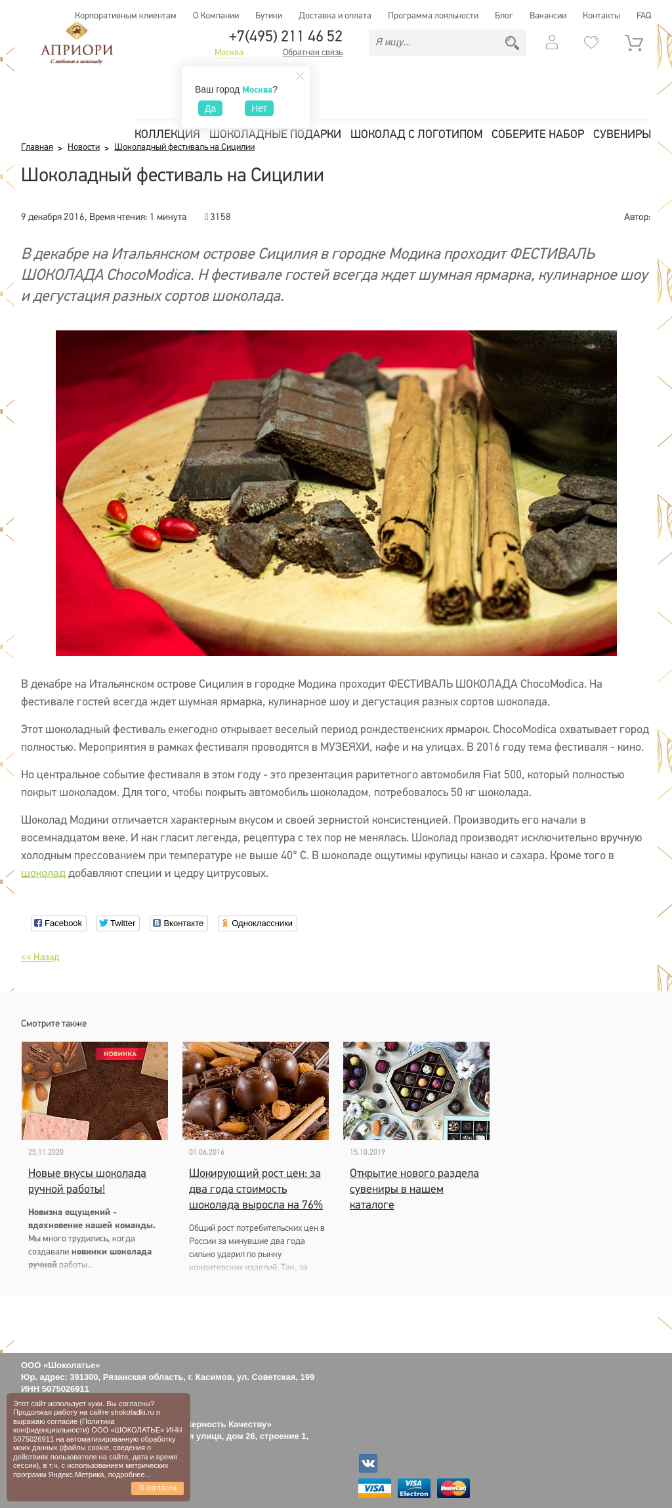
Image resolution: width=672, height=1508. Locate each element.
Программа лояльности (433, 16)
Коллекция (167, 135)
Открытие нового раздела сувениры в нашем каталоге (414, 1190)
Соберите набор (538, 135)
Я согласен (157, 1488)
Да (210, 108)
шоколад (43, 874)
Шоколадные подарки (275, 135)
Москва (229, 53)
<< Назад (40, 958)
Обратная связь (313, 53)
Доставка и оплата (335, 16)
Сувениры (622, 135)
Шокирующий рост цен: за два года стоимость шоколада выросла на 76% (256, 1190)
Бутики (268, 16)
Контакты (601, 16)
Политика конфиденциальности (64, 1425)
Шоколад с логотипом (416, 135)
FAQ (644, 16)
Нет (259, 108)
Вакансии (548, 16)
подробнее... (129, 1474)
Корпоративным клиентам (126, 16)
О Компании (216, 16)
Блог (504, 16)
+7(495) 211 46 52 (286, 37)
